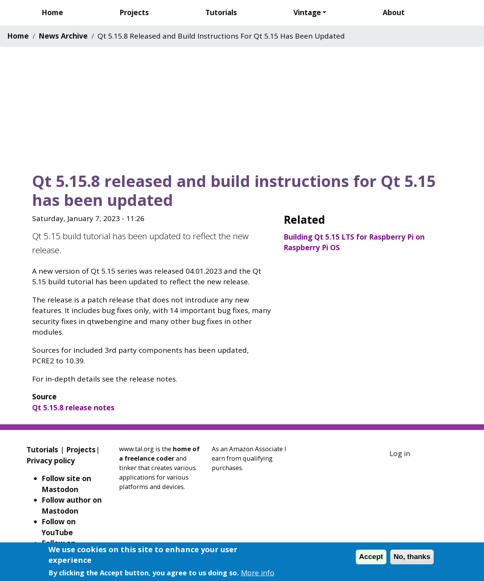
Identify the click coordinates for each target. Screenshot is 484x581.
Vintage (307, 12)
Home (52, 12)
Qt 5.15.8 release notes (73, 408)
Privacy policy (50, 461)
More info (258, 573)
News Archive (63, 36)
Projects (134, 12)
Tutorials (221, 12)
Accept (371, 557)
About (394, 12)
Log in (399, 453)
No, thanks (412, 557)
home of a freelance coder (159, 453)
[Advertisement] (242, 107)
